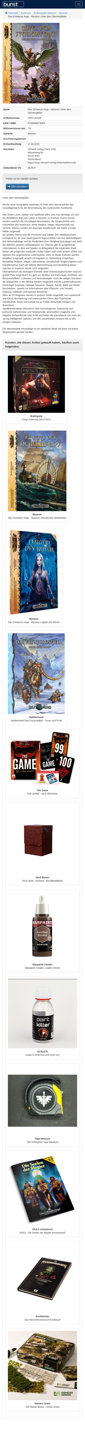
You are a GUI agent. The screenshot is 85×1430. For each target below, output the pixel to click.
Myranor (63, 13)
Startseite (11, 13)
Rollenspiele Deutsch (45, 13)
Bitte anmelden (17, 186)
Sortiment (26, 13)
